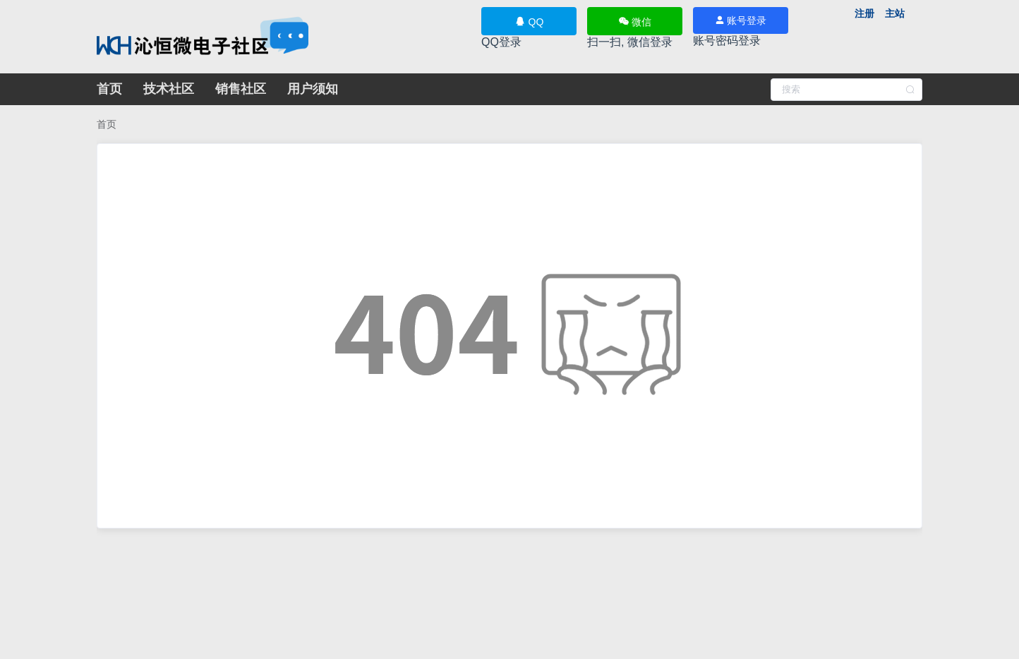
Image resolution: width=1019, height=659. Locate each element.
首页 (109, 89)
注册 (864, 13)
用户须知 (312, 89)
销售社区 (240, 89)
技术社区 (168, 89)
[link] (106, 124)
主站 (895, 13)
